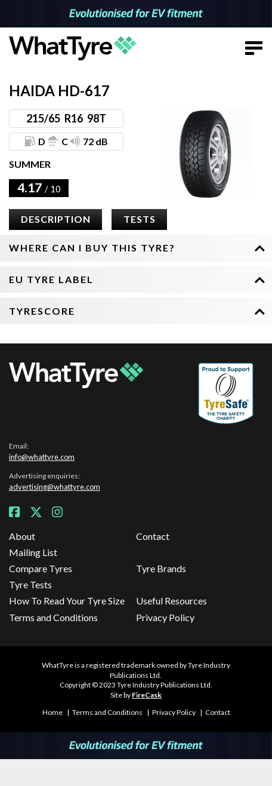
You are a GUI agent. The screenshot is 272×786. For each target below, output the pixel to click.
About (22, 536)
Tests (139, 219)
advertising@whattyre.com (54, 487)
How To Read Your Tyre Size (67, 600)
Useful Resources (171, 600)
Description (56, 219)
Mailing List (33, 552)
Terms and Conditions (53, 617)
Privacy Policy (165, 617)
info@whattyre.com (42, 457)
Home (52, 712)
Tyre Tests (30, 584)
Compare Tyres (40, 568)
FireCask (147, 694)
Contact (152, 536)
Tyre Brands (161, 568)
